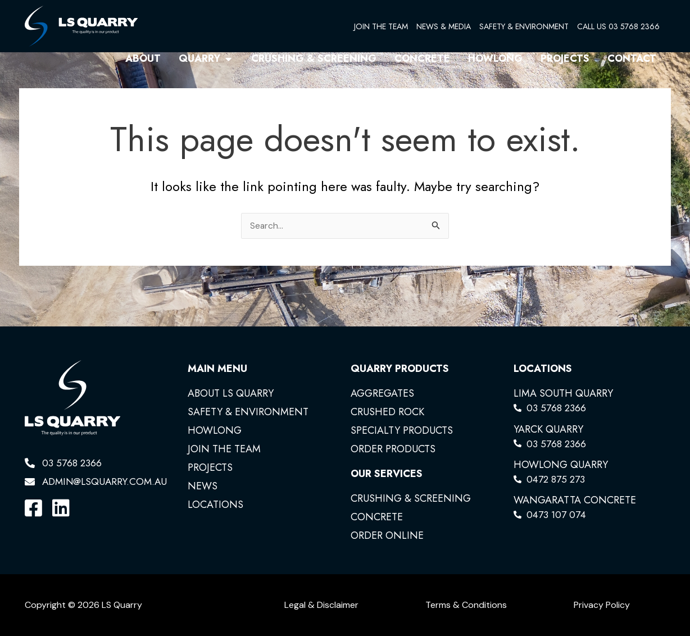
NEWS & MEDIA (443, 26)
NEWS (202, 486)
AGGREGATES (382, 393)
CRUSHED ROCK (387, 412)
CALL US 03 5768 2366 (618, 26)
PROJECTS (210, 467)
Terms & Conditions (466, 605)
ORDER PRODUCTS (393, 449)
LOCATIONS (215, 504)
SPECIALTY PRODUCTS (402, 430)
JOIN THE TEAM (381, 26)
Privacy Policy (602, 605)
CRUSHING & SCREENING (411, 498)
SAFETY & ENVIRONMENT (524, 26)
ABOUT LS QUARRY (231, 393)
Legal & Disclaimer (321, 605)
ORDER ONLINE (387, 535)
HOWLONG (215, 430)
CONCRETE (377, 517)
